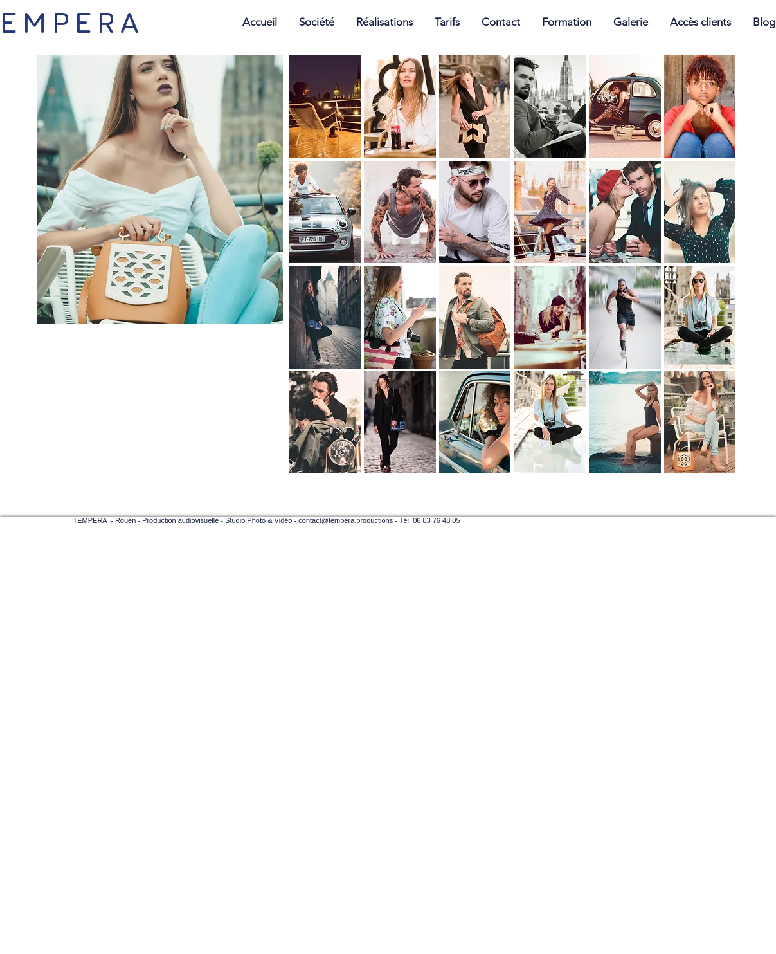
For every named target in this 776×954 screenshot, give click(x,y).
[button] (325, 106)
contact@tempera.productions (345, 520)
